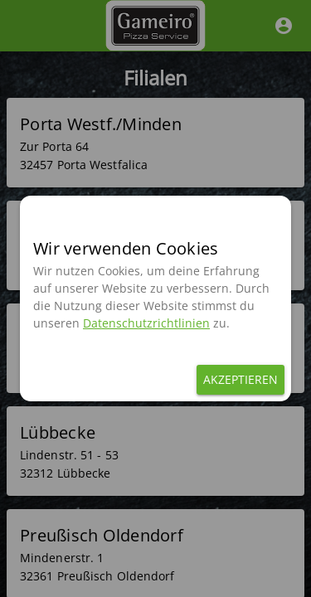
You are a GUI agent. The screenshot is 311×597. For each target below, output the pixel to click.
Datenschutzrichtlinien (146, 323)
